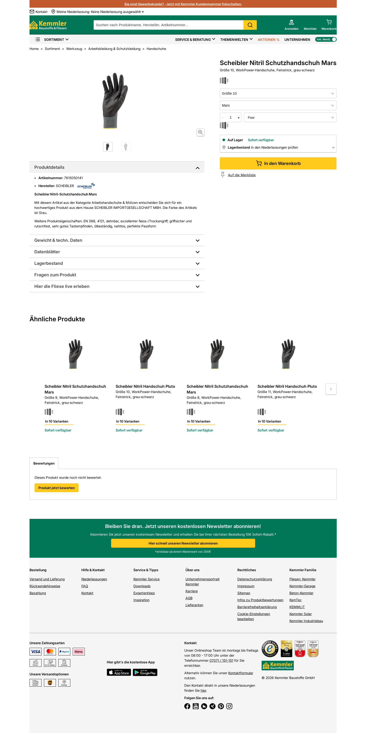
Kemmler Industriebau (306, 621)
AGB (189, 598)
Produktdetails (49, 167)
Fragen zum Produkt (55, 274)
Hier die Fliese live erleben (62, 286)
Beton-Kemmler (301, 593)
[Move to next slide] (330, 388)
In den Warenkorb (278, 163)
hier (203, 690)
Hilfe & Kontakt (93, 570)
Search (250, 25)
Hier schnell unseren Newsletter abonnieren (183, 543)
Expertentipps (144, 593)
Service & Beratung (193, 39)
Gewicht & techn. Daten (58, 240)
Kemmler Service (146, 579)
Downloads (141, 586)
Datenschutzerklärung (254, 579)
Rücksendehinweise (45, 586)
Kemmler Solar (300, 614)
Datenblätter (47, 251)
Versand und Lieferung (47, 579)
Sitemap (243, 593)
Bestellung (38, 570)
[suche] (175, 25)
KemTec (295, 600)
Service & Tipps (145, 570)
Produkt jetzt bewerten (56, 488)
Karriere (192, 591)
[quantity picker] (230, 117)
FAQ (84, 586)
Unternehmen (297, 39)
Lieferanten (194, 605)
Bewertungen (43, 463)
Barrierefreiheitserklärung (257, 607)
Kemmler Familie (302, 570)
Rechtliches (246, 570)
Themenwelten (234, 39)
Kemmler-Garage (302, 586)
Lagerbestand (48, 263)
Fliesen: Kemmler (302, 579)
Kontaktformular (240, 673)
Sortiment (49, 39)
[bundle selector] (290, 117)
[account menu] (292, 25)
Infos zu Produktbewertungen (260, 600)
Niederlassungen (94, 579)
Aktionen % (269, 39)
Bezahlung (38, 593)
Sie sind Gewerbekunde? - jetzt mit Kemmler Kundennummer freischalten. (183, 4)
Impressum (245, 586)
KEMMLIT (297, 607)
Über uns (193, 570)
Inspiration (141, 600)
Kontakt (87, 593)
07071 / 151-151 (221, 660)
